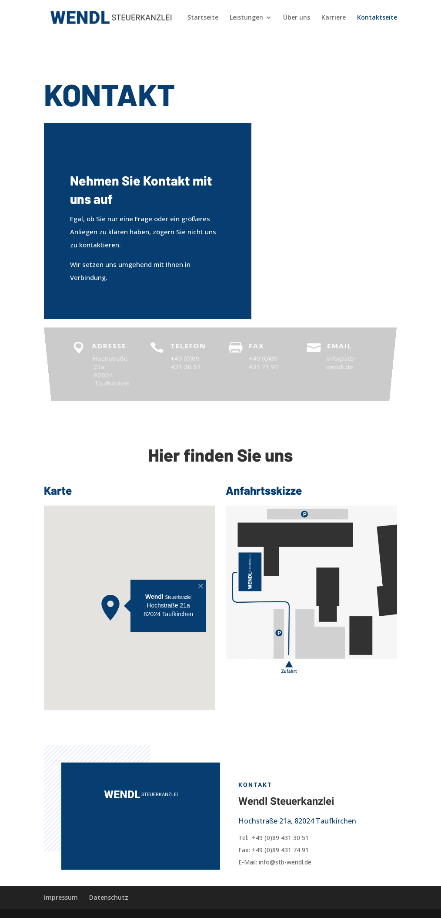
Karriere (333, 17)
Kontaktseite (377, 17)
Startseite (202, 17)
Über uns (296, 17)
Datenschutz (108, 897)
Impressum (61, 897)
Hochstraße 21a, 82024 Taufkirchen (297, 821)
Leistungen (246, 17)
